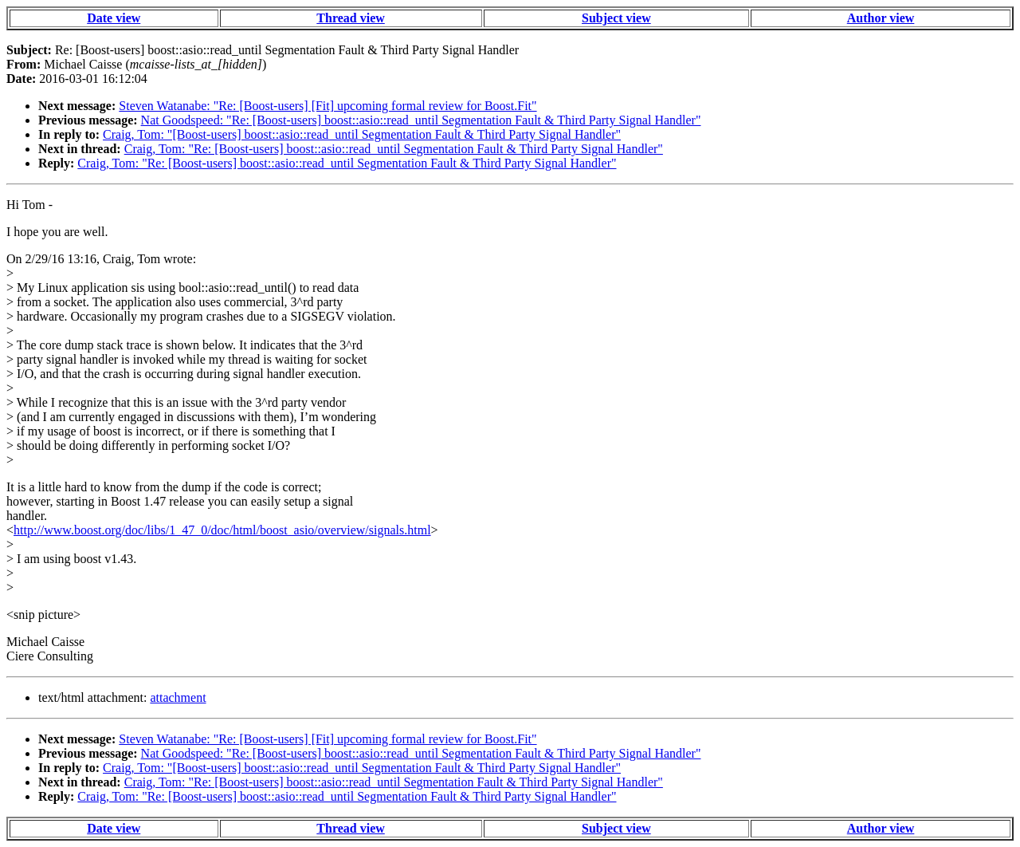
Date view (113, 18)
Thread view (350, 18)
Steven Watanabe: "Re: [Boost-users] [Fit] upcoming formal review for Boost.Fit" (327, 105)
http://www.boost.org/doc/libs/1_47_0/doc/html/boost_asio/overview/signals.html (222, 530)
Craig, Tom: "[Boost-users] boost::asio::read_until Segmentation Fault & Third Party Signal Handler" (362, 134)
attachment (178, 697)
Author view (881, 18)
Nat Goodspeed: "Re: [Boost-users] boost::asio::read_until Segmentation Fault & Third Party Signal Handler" (421, 120)
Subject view (616, 18)
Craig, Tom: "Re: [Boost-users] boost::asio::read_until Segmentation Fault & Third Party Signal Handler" (393, 149)
